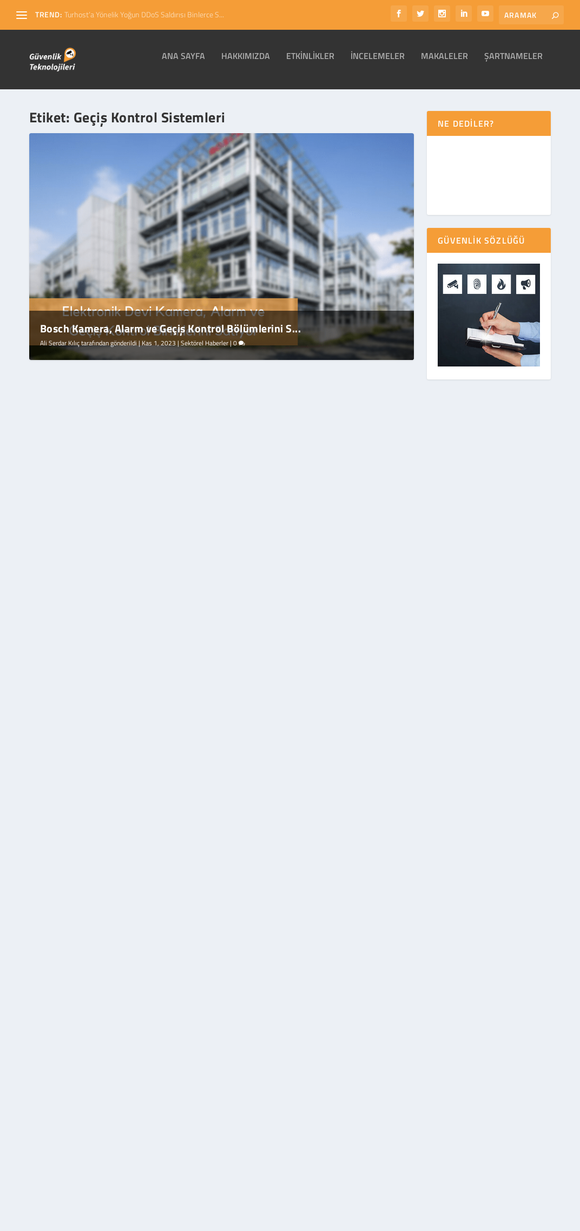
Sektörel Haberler (204, 350)
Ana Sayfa (183, 64)
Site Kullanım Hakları (354, 1219)
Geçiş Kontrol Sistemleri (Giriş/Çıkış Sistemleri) (112, 785)
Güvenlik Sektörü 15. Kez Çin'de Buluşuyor (302, 508)
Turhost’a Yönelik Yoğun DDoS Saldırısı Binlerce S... (144, 14)
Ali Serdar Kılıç (60, 350)
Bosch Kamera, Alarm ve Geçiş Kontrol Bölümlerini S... (170, 336)
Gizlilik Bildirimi (290, 1219)
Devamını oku (68, 617)
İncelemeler (378, 64)
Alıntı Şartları (415, 1219)
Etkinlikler (310, 64)
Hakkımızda (245, 64)
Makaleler (444, 64)
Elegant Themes (54, 1205)
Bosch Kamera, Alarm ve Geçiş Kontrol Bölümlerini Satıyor (116, 514)
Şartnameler (513, 64)
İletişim (455, 1219)
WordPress (170, 1205)
